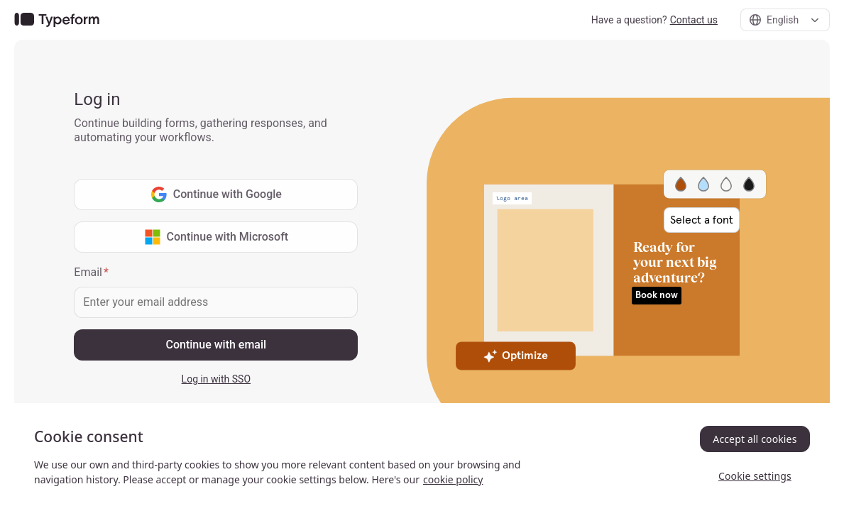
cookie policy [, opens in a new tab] (453, 479)
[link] (56, 20)
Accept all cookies (754, 439)
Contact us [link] (694, 20)
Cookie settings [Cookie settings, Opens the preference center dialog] (754, 476)
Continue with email (216, 344)
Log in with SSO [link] (216, 379)
